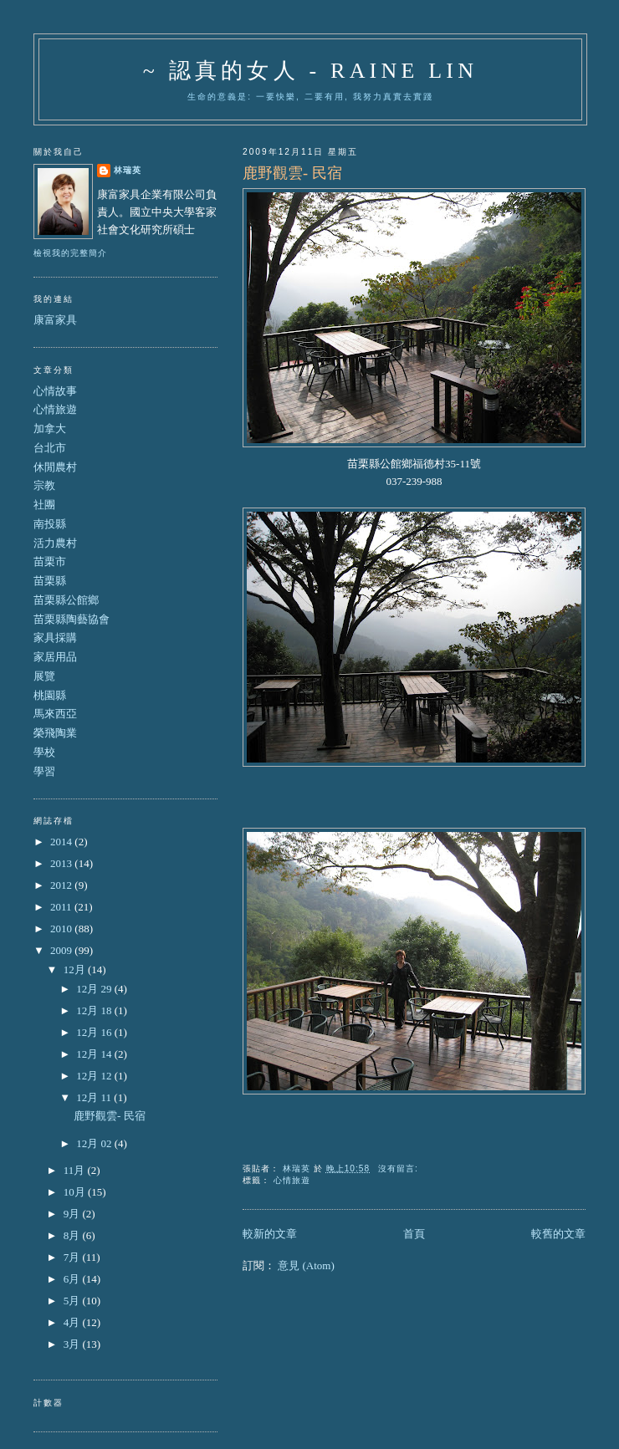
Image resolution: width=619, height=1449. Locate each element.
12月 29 (95, 988)
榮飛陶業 (55, 733)
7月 (73, 1257)
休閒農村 (55, 467)
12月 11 (95, 1097)
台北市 (49, 447)
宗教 (44, 485)
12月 (76, 969)
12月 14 (95, 1054)
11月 (76, 1170)
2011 (62, 907)
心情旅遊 (292, 1180)
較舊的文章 (558, 1233)
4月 (73, 1322)
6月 (73, 1279)
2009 (62, 950)
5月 (73, 1300)
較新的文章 (270, 1233)
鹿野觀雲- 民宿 (292, 173)
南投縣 (49, 524)
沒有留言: (400, 1168)
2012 (62, 885)
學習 (44, 771)
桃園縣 (49, 695)
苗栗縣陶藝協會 (71, 619)
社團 (44, 504)
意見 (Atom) (306, 1265)
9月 (73, 1213)
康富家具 (55, 320)
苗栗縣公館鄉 (66, 600)
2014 (62, 841)
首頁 (414, 1233)
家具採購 (55, 637)
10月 (76, 1192)
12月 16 (95, 1032)
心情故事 (55, 391)
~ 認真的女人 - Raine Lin (310, 71)
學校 (44, 752)
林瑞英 (127, 170)
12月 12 (95, 1075)
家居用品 (55, 657)
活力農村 (55, 543)
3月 (73, 1344)
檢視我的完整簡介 (70, 253)
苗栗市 (49, 561)
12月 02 (95, 1143)
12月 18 (95, 1010)
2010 (62, 928)
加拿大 (49, 428)
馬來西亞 (55, 713)
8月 (73, 1235)
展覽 (44, 676)
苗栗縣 (49, 580)
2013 (62, 863)
